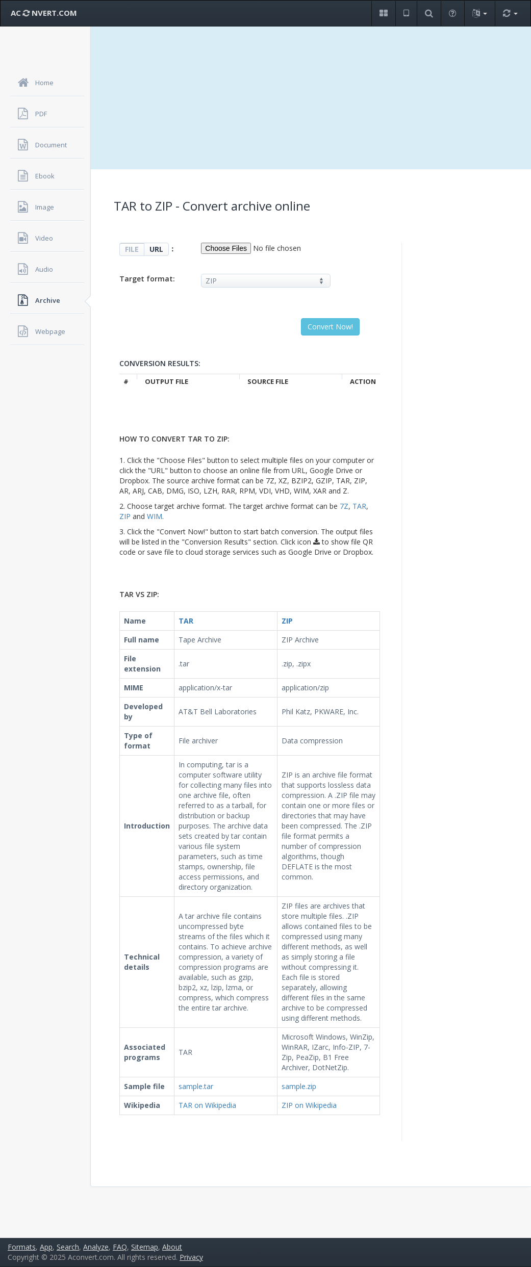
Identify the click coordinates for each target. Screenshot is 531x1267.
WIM (154, 516)
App (46, 1247)
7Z (344, 506)
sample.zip (299, 1086)
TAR (359, 506)
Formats (22, 1247)
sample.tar (196, 1086)
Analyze (96, 1247)
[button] (383, 13)
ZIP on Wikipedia (309, 1105)
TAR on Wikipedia (207, 1105)
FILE (132, 249)
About (172, 1247)
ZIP (125, 516)
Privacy (191, 1257)
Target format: (147, 278)
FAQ (120, 1247)
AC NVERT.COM (44, 13)
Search (68, 1247)
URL (156, 249)
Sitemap (144, 1247)
